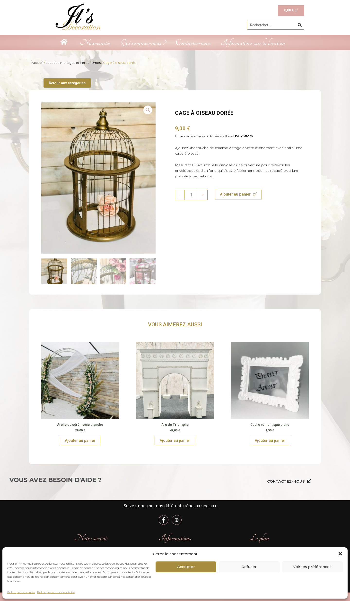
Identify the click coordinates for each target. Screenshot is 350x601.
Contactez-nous (193, 42)
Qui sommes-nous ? (143, 42)
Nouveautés (95, 42)
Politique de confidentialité (56, 592)
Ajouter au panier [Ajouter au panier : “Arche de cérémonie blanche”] (80, 441)
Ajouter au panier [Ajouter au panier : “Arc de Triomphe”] (175, 441)
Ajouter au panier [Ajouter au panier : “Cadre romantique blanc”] (270, 441)
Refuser (249, 566)
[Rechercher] (299, 25)
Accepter (186, 566)
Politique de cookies (21, 592)
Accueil (37, 63)
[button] (340, 553)
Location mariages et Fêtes (67, 63)
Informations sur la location (253, 42)
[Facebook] (163, 520)
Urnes (96, 63)
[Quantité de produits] (191, 195)
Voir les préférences (312, 566)
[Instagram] (177, 520)
